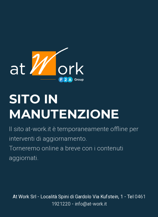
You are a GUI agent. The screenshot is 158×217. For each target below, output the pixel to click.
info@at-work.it (91, 204)
